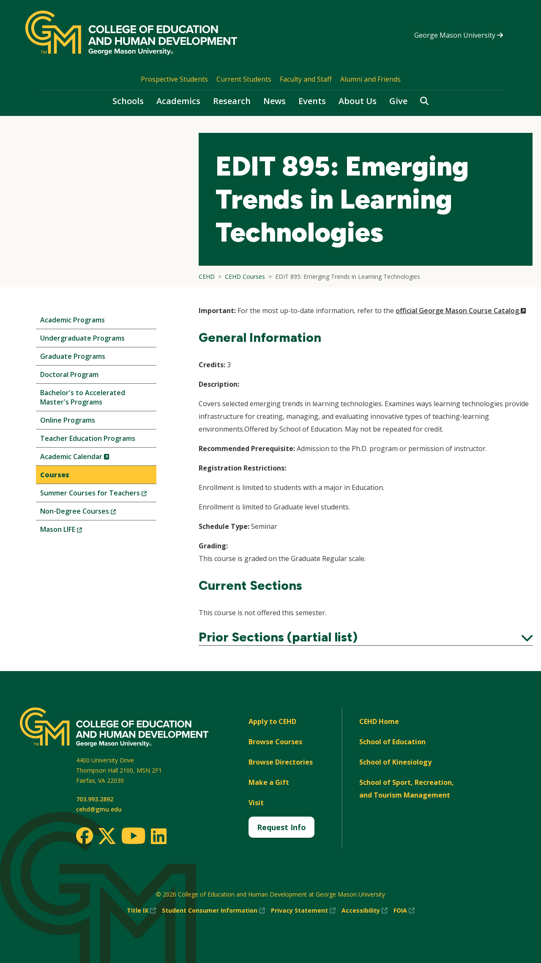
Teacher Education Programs (87, 438)
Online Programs (67, 420)
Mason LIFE (75, 531)
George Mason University (458, 35)
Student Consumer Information (213, 910)
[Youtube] (133, 837)
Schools (128, 101)
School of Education (392, 741)
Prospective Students (174, 79)
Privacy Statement (303, 910)
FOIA (404, 910)
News (274, 101)
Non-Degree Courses (92, 513)
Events (312, 101)
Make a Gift (269, 782)
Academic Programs (72, 320)
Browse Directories (281, 762)
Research (232, 101)
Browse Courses (275, 741)
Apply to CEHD (272, 721)
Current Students (243, 79)
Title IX (141, 910)
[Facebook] (84, 835)
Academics (178, 101)
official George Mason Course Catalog (461, 310)
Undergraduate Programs (82, 338)
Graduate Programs (72, 356)
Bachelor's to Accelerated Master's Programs (82, 397)
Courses (54, 474)
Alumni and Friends (370, 79)
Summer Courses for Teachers (98, 495)
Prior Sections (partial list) (366, 637)
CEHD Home (379, 721)
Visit (256, 802)
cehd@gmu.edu (99, 809)
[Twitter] (107, 836)
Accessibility (365, 910)
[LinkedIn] (158, 836)
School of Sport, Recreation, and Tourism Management (406, 789)
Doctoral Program (69, 374)
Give (398, 101)
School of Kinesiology (395, 762)
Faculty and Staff (306, 79)
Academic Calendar (89, 458)
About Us (358, 101)
